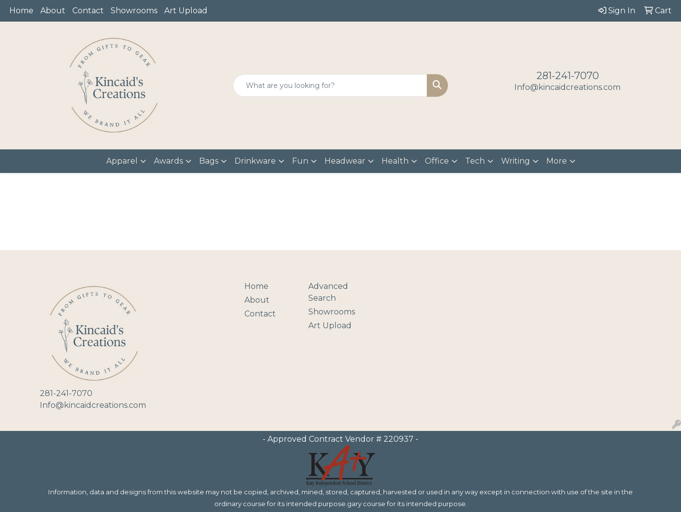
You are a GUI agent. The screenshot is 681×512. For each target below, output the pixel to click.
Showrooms (134, 10)
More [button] (556, 161)
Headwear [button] (345, 161)
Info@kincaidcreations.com (567, 87)
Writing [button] (515, 161)
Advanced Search (328, 292)
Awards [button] (168, 161)
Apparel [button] (122, 161)
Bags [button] (208, 161)
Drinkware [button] (255, 161)
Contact (88, 10)
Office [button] (437, 161)
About (52, 10)
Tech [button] (475, 161)
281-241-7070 (567, 76)
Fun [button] (300, 161)
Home (21, 10)
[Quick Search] (330, 85)
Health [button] (395, 161)
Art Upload (185, 10)
